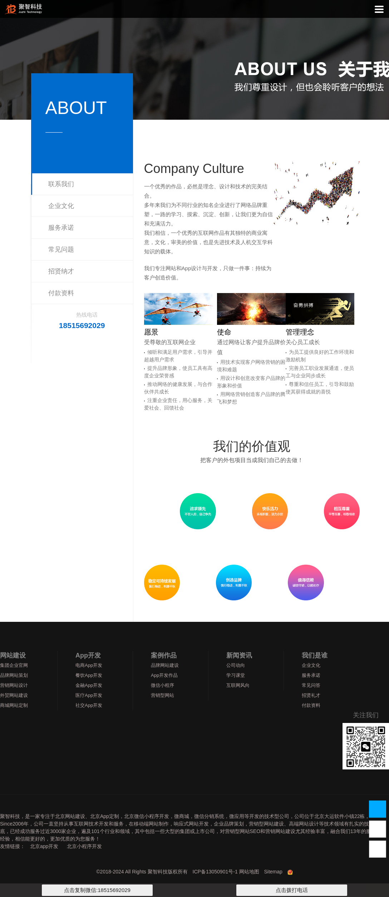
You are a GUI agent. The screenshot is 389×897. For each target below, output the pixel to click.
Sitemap (273, 871)
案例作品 (164, 655)
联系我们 (61, 184)
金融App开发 (88, 685)
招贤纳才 (61, 271)
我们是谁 (315, 655)
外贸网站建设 (14, 695)
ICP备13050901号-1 (215, 871)
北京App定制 (104, 816)
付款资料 (61, 293)
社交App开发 (88, 705)
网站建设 (13, 655)
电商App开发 (88, 665)
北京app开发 (44, 846)
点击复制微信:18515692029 (97, 890)
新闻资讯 (239, 655)
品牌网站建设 (165, 665)
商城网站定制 (14, 705)
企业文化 (61, 205)
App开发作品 (164, 675)
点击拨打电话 (292, 890)
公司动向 (235, 665)
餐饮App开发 (88, 675)
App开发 (88, 655)
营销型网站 (162, 695)
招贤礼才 (311, 695)
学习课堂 (235, 675)
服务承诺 (61, 227)
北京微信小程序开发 (146, 816)
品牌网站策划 (14, 675)
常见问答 (311, 685)
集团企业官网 (14, 665)
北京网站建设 (70, 816)
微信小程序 (162, 685)
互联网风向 (238, 685)
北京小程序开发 (84, 846)
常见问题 (61, 249)
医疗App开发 (88, 695)
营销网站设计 (14, 685)
